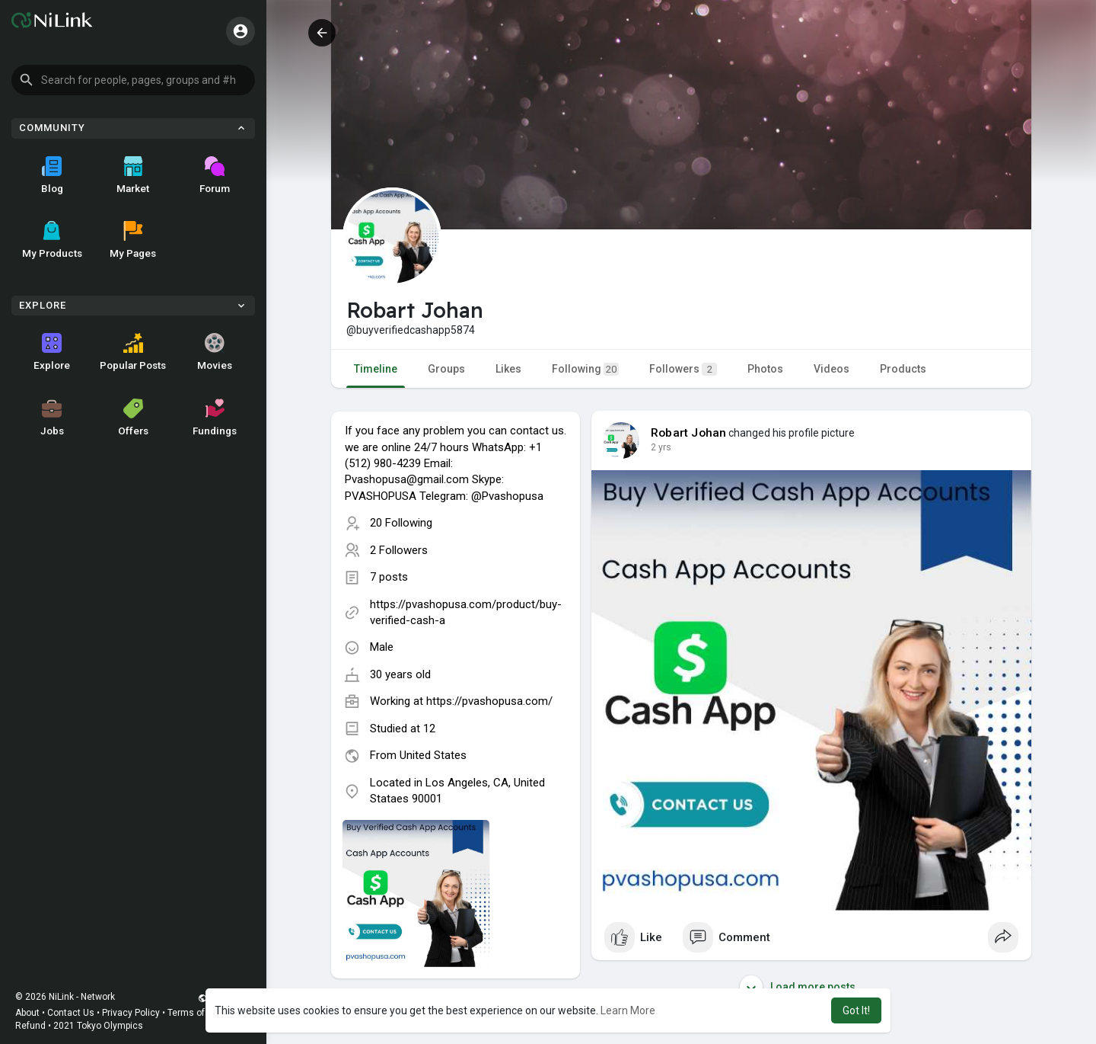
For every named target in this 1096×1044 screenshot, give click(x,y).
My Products (52, 240)
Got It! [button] (856, 1010)
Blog (52, 175)
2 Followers (399, 550)
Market (132, 175)
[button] (133, 80)
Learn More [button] (628, 1010)
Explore (51, 352)
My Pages (133, 240)
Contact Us (70, 1012)
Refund (30, 1025)
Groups (446, 369)
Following (585, 369)
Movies (214, 352)
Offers (133, 418)
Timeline (375, 369)
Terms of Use (195, 1012)
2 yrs (661, 447)
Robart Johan (688, 433)
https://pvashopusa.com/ (489, 701)
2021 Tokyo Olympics (98, 1025)
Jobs (52, 418)
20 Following (401, 523)
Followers (683, 369)
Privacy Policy (131, 1012)
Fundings (215, 418)
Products (903, 369)
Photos (765, 369)
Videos (831, 369)
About (27, 1012)
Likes (508, 369)
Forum (214, 175)
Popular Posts (133, 352)
